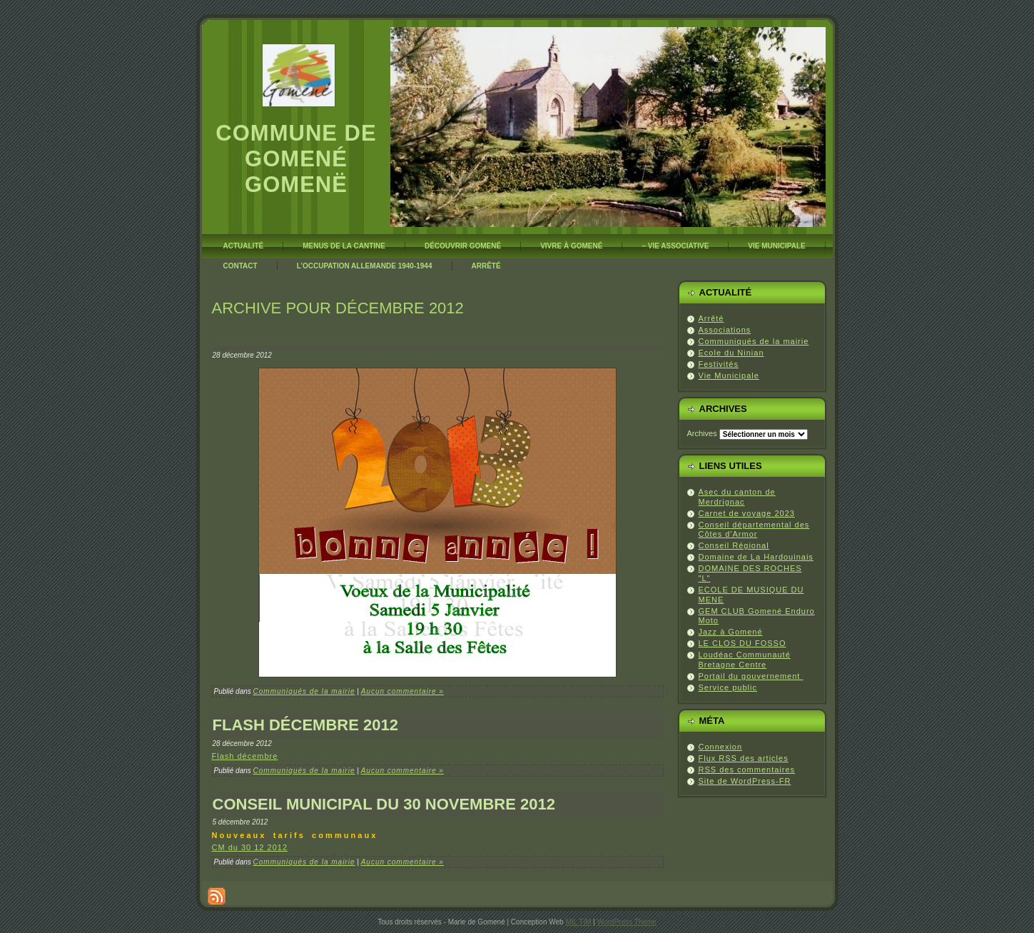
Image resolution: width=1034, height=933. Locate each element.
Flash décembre (245, 756)
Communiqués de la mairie (304, 691)
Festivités (719, 364)
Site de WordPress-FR (745, 781)
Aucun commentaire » (402, 691)
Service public (728, 687)
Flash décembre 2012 (305, 725)
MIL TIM (578, 922)
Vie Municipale (729, 375)
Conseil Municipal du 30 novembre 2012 (384, 804)
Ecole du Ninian (731, 352)
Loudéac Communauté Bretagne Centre (745, 659)
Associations (725, 330)
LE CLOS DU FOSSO (742, 643)
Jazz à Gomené (731, 631)
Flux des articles (744, 758)
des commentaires (747, 769)
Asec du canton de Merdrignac (737, 497)
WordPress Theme (627, 922)
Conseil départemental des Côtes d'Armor (754, 529)
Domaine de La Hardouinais (756, 557)
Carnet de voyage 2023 (747, 513)
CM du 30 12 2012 (250, 847)
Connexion (721, 746)
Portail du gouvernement (751, 676)
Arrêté (711, 318)
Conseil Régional (734, 545)
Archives (702, 433)
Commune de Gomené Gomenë (296, 159)
